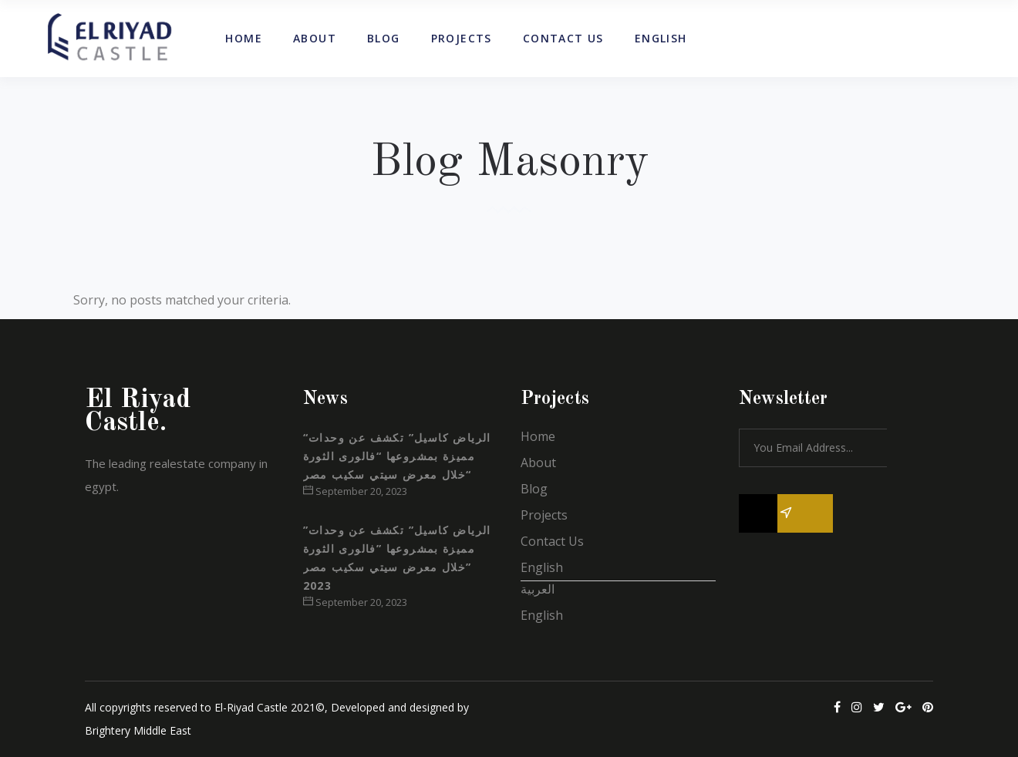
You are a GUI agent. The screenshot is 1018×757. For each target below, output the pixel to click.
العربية (538, 588)
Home (538, 436)
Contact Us (552, 541)
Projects (544, 514)
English (542, 567)
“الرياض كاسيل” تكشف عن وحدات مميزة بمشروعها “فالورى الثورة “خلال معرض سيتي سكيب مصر (397, 456)
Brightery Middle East (138, 730)
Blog (534, 488)
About (538, 462)
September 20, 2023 (355, 491)
